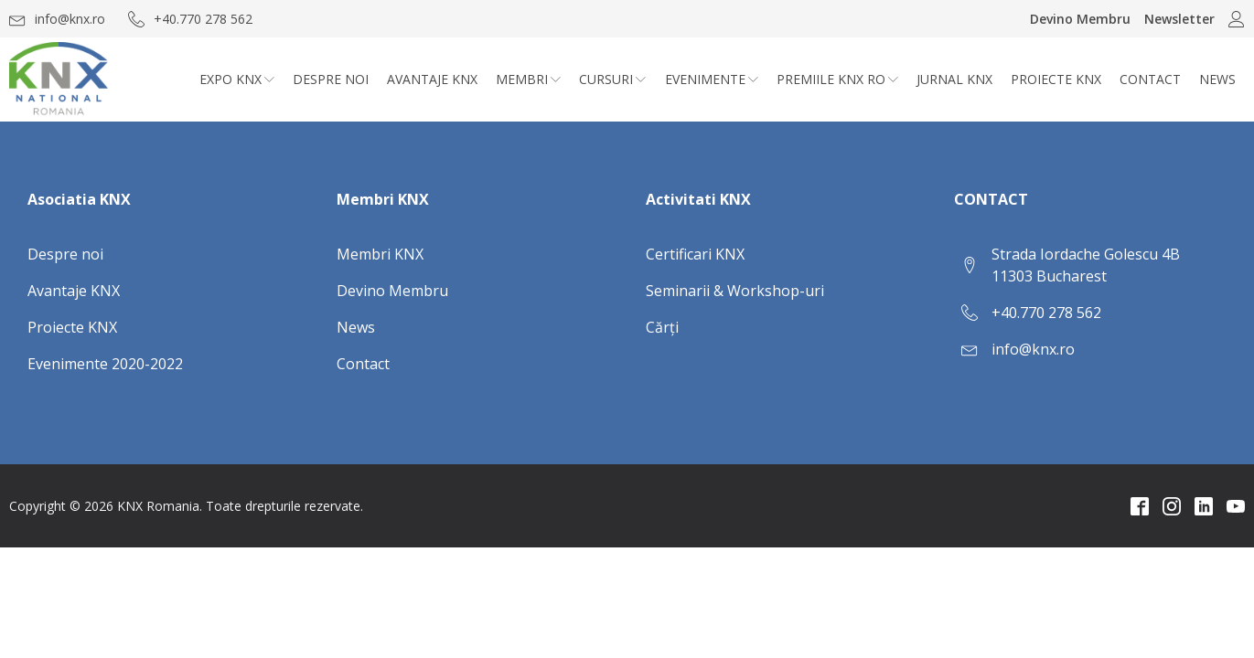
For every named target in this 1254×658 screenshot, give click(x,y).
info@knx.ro (1033, 349)
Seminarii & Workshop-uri (735, 291)
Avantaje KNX (432, 79)
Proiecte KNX (1056, 79)
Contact (1150, 79)
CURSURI (612, 79)
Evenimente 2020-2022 (105, 364)
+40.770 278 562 (1046, 312)
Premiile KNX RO (837, 79)
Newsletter (1179, 18)
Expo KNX (236, 79)
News (1217, 79)
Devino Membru (1080, 18)
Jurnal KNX (954, 79)
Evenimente (711, 79)
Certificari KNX (695, 254)
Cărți (662, 327)
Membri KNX (380, 254)
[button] (57, 18)
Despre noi (331, 79)
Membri (528, 79)
